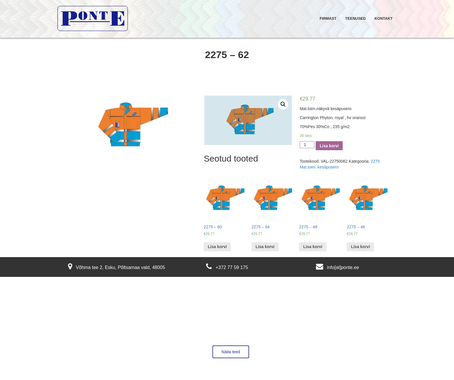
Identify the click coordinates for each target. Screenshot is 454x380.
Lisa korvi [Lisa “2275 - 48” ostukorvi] (312, 246)
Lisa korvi (329, 146)
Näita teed (230, 351)
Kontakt (383, 18)
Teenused (355, 18)
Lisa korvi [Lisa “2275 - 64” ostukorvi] (264, 246)
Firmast (328, 18)
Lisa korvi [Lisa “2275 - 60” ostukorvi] (217, 246)
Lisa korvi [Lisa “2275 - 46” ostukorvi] (360, 246)
